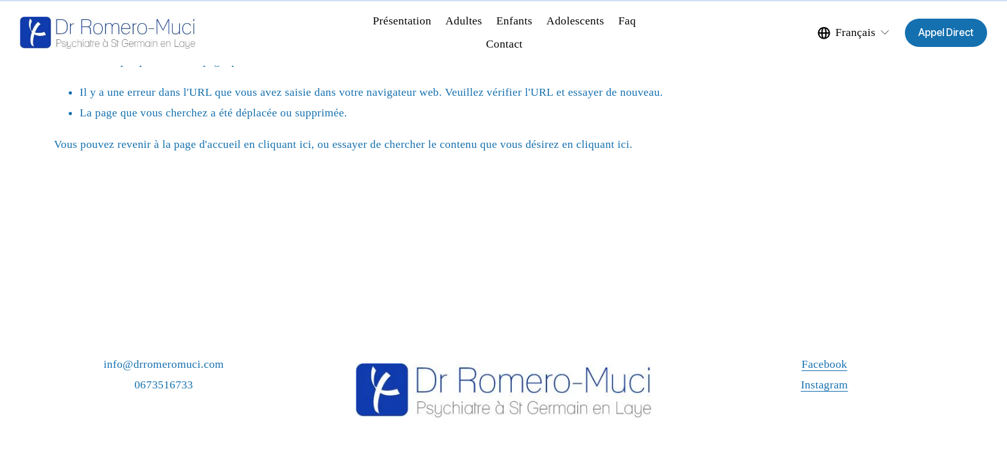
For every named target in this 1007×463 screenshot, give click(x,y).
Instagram (824, 384)
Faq (627, 20)
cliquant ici (284, 144)
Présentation (401, 20)
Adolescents (575, 20)
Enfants (514, 20)
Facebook (824, 364)
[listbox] (854, 32)
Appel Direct (946, 32)
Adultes (464, 20)
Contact (504, 43)
